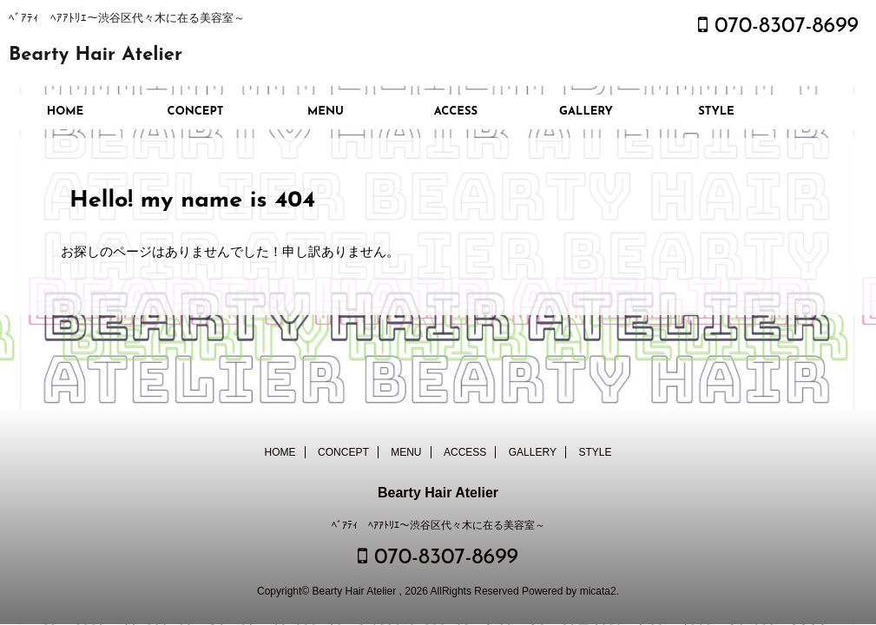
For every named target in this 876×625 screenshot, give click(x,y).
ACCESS (456, 111)
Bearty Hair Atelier (95, 55)
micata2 (598, 591)
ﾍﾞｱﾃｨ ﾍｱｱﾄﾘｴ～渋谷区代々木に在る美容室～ (438, 525)
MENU (325, 111)
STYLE (716, 111)
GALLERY (586, 111)
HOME (65, 111)
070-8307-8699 (778, 26)
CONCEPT (196, 111)
